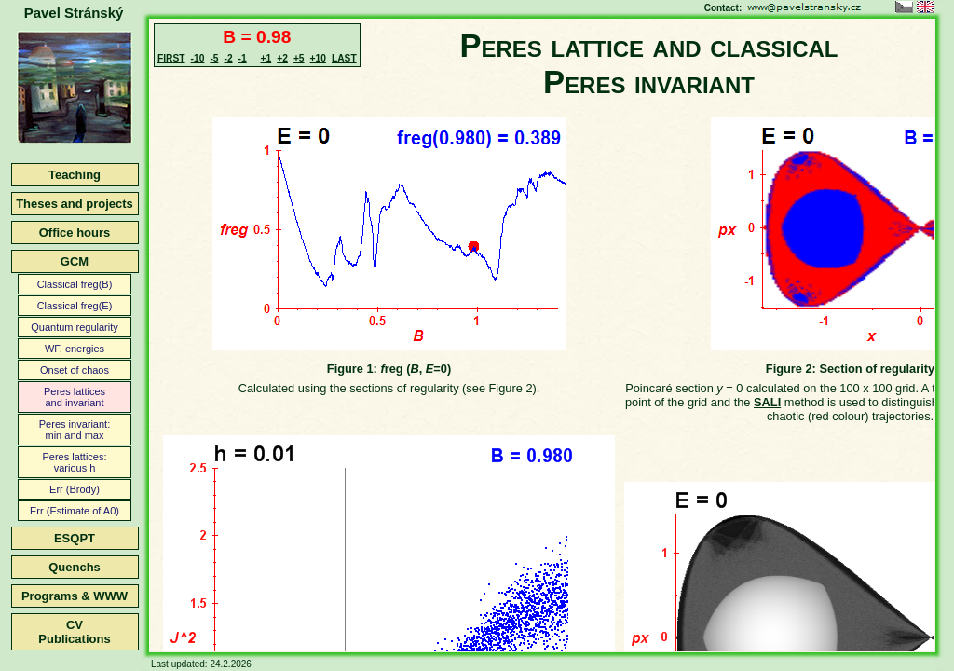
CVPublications (74, 632)
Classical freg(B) (75, 284)
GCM (75, 261)
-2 (228, 58)
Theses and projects (74, 204)
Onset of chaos (74, 370)
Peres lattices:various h (74, 462)
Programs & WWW (74, 596)
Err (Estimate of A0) (74, 510)
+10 (318, 58)
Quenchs (74, 567)
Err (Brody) (74, 489)
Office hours (75, 233)
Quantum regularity (74, 327)
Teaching (74, 175)
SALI (767, 402)
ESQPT (74, 538)
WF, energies (74, 348)
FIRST (171, 58)
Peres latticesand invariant (74, 397)
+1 (266, 58)
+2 (282, 58)
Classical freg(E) (75, 305)
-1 (242, 58)
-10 (198, 58)
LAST (344, 58)
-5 (214, 58)
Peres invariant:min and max (74, 429)
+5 (299, 58)
